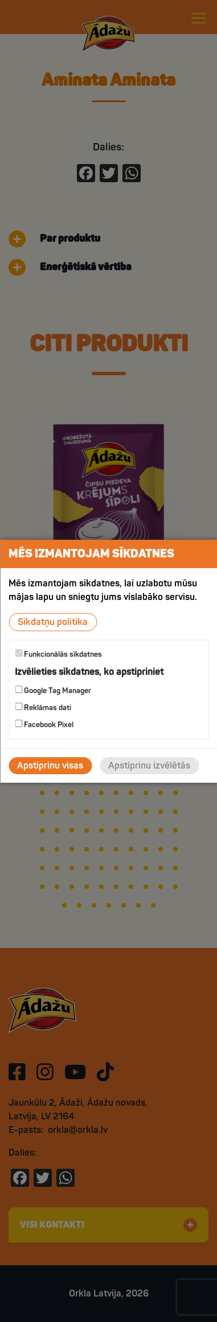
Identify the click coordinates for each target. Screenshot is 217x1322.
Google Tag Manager (53, 690)
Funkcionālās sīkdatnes (58, 653)
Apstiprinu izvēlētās (149, 765)
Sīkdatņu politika (53, 621)
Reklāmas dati (43, 707)
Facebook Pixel (44, 724)
